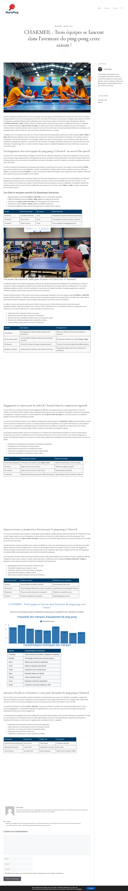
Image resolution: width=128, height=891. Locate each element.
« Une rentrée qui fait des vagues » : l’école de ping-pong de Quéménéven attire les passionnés (28, 825)
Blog (99, 8)
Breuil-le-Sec (64, 700)
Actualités (59, 26)
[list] (47, 633)
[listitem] (13, 635)
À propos (106, 8)
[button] (121, 8)
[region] (47, 669)
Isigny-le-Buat (32, 428)
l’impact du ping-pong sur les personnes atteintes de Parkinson (50, 300)
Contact (115, 8)
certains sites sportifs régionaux (57, 545)
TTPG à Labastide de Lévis (48, 306)
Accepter (90, 888)
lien (53, 718)
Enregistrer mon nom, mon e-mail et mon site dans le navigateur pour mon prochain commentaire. (35, 873)
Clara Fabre (108, 69)
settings (79, 889)
